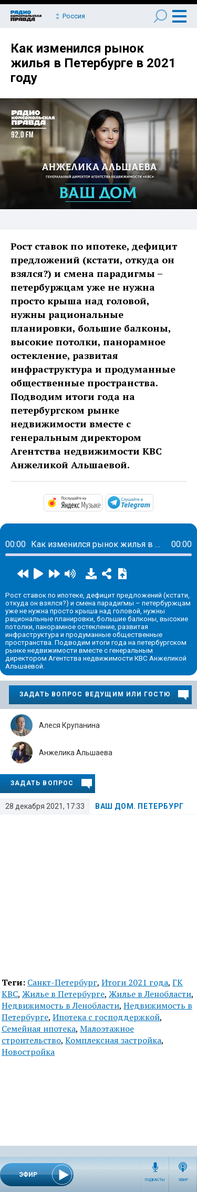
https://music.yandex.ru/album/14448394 (101, 502)
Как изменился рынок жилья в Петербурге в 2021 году (93, 63)
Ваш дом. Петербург (139, 806)
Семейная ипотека (39, 1028)
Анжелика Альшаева (75, 752)
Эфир (183, 1180)
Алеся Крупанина (69, 725)
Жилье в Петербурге (63, 994)
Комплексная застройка (113, 1040)
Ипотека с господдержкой (106, 1017)
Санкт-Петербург (62, 982)
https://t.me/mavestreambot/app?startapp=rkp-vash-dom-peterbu (152, 502)
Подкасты (155, 1180)
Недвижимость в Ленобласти (60, 1005)
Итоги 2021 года (134, 982)
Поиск (160, 16)
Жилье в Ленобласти (150, 994)
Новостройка (28, 1051)
